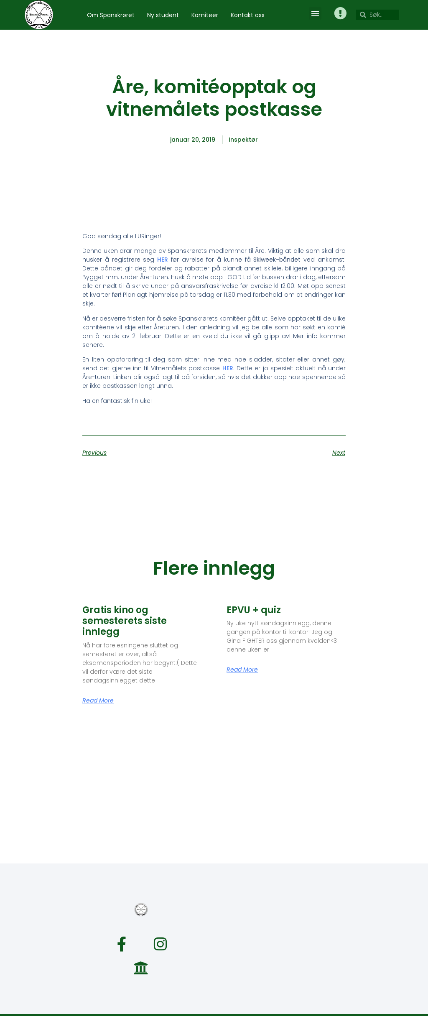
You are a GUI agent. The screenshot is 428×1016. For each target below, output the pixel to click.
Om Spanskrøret (111, 15)
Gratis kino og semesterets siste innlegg (124, 621)
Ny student (163, 15)
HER (162, 259)
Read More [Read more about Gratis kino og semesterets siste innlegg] (98, 700)
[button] (314, 13)
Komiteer (204, 15)
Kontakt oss (248, 15)
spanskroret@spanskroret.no (164, 1003)
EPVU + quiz (254, 609)
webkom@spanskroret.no (258, 1003)
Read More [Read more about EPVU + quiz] (242, 669)
